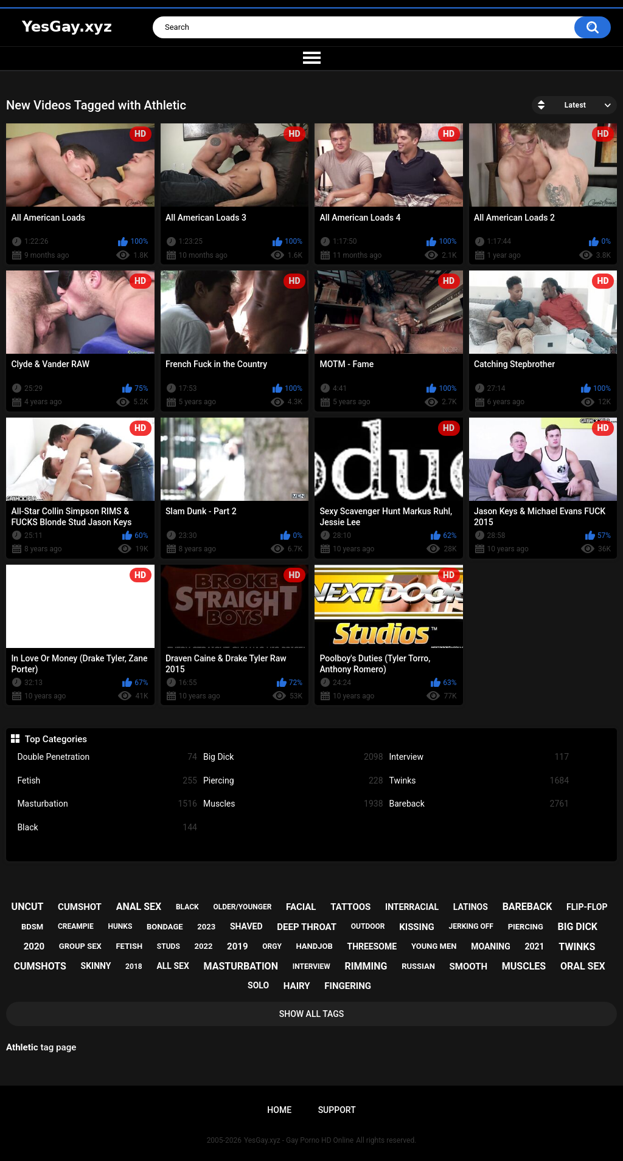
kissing (416, 927)
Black (107, 827)
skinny (96, 966)
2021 (534, 946)
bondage (165, 926)
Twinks (479, 781)
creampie (76, 926)
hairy (297, 985)
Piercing (293, 781)
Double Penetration (107, 757)
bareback (527, 906)
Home (279, 1110)
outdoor (368, 926)
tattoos (350, 906)
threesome (372, 946)
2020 (34, 946)
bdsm (32, 926)
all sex (172, 966)
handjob (314, 946)
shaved (246, 926)
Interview (479, 757)
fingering (347, 985)
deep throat (306, 927)
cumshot (80, 906)
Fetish (107, 781)
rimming (366, 966)
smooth (468, 966)
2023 (206, 926)
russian (418, 966)
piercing (525, 926)
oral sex (582, 966)
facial (301, 906)
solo (258, 985)
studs (168, 946)
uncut (28, 906)
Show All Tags (311, 1014)
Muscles (293, 804)
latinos (470, 907)
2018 (133, 966)
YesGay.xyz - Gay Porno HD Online (298, 1140)
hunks (120, 926)
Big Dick (293, 757)
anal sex (139, 906)
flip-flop (586, 907)
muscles (524, 966)
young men (434, 946)
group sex (80, 946)
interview (311, 966)
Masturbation (107, 804)
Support (337, 1110)
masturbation (241, 966)
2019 (237, 946)
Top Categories (56, 739)
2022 (204, 946)
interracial (412, 907)
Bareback (479, 804)
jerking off (471, 926)
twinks (577, 947)
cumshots (39, 966)
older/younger (242, 907)
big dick (578, 926)
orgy (272, 946)
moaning (490, 946)
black (187, 907)
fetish (129, 946)
